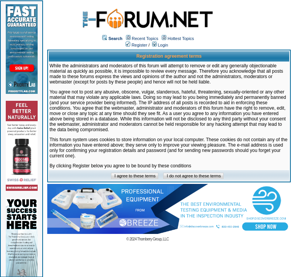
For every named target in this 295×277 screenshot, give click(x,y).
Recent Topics (145, 38)
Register (136, 45)
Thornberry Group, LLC (153, 239)
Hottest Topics (180, 38)
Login (160, 45)
